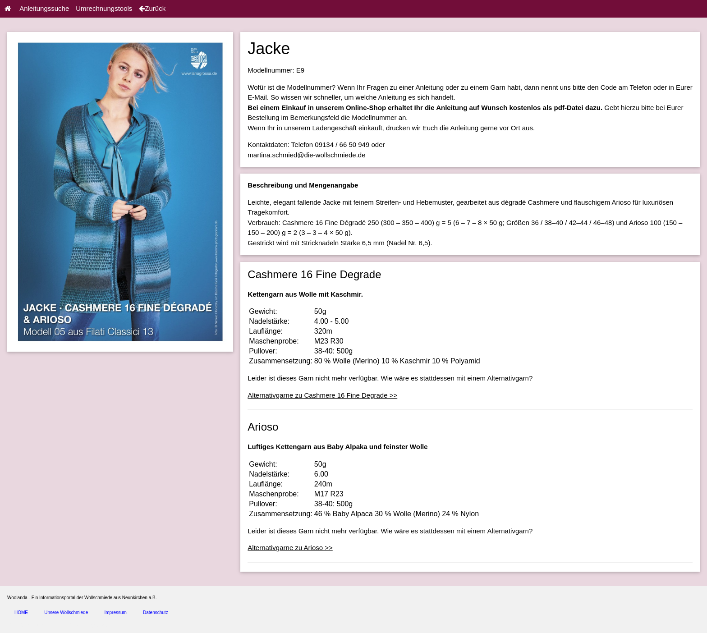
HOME (21, 612)
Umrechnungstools (104, 8)
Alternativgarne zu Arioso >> (290, 547)
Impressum (115, 612)
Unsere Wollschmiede (66, 612)
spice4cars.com (105, 625)
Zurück (152, 8)
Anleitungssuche (44, 8)
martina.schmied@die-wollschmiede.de (306, 155)
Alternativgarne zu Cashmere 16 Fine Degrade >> (322, 395)
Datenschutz (155, 612)
